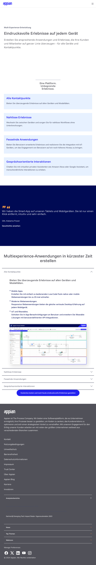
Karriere (7, 484)
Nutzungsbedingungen (14, 444)
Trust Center (9, 469)
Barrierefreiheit (11, 454)
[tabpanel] (48, 321)
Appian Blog (9, 479)
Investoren (8, 489)
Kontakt (7, 439)
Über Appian (9, 474)
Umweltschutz (10, 449)
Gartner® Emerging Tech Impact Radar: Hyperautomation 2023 (29, 516)
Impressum (9, 464)
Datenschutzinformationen (16, 459)
